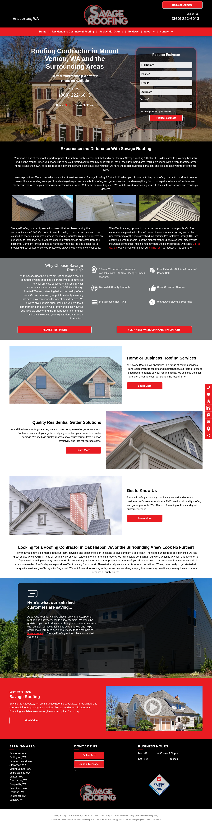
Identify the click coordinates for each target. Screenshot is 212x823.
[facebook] (75, 771)
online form (155, 247)
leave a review (35, 633)
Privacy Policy (59, 815)
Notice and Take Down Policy (122, 815)
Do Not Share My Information (80, 815)
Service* (144, 99)
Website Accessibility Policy (147, 815)
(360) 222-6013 (185, 18)
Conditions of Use (101, 815)
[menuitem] (43, 31)
